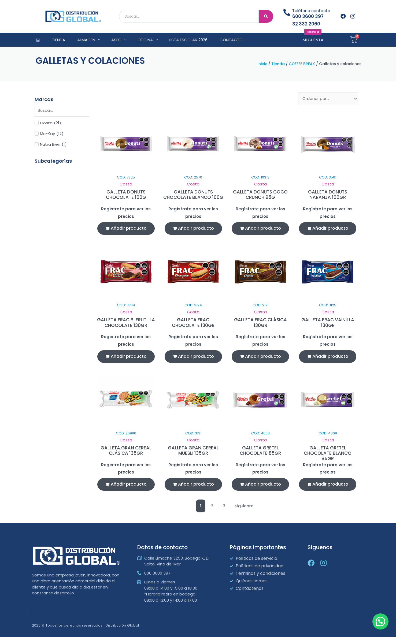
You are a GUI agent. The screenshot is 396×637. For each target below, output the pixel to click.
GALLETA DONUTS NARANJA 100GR (327, 194)
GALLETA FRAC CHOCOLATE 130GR (193, 322)
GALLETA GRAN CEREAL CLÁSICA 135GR (126, 450)
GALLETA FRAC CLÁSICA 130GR (260, 322)
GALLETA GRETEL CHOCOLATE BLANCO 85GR (327, 453)
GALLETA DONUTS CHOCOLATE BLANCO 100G (193, 194)
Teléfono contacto (311, 10)
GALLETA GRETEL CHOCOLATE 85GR (260, 450)
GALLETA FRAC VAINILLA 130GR (327, 322)
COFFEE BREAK (302, 63)
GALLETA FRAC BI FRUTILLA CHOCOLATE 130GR (126, 322)
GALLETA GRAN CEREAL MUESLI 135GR (193, 450)
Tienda (278, 63)
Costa (126, 184)
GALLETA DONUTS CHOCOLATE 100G (126, 194)
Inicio (262, 63)
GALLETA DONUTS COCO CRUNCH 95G (260, 194)
